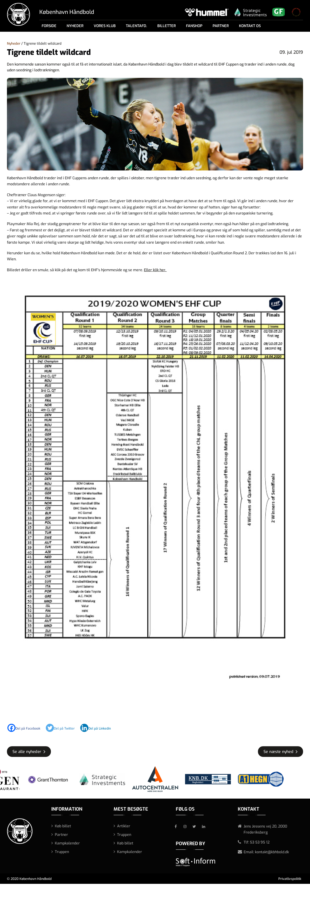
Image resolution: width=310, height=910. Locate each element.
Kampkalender (67, 843)
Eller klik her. (155, 270)
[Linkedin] (97, 728)
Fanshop (194, 25)
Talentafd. (136, 25)
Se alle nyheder (26, 751)
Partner (221, 25)
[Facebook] (26, 728)
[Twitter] (62, 728)
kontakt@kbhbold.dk (272, 852)
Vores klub (105, 25)
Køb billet (63, 826)
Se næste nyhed (278, 751)
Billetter (166, 25)
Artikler (123, 826)
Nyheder (75, 25)
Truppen (62, 851)
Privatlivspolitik (289, 879)
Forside (49, 25)
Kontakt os (250, 25)
